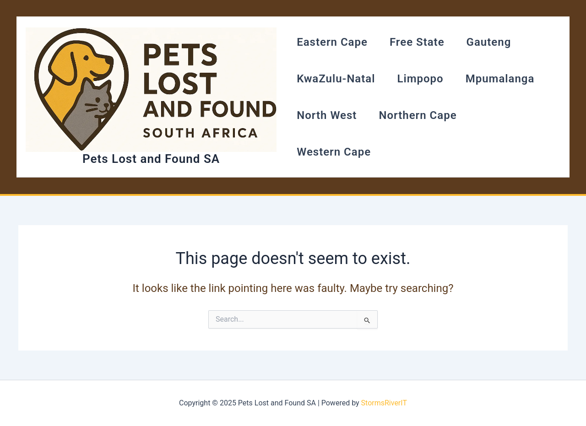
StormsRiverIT (384, 403)
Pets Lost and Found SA (151, 159)
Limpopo (420, 78)
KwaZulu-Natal (336, 78)
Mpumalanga (500, 78)
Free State (417, 42)
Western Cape (334, 152)
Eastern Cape (332, 42)
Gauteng (489, 42)
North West (327, 115)
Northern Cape (417, 115)
